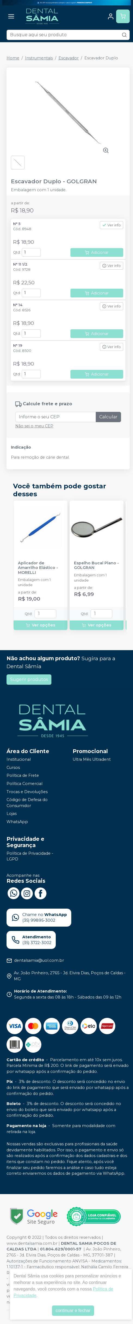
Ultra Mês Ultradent (92, 759)
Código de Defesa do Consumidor (27, 802)
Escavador (68, 58)
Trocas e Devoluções (27, 791)
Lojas (12, 813)
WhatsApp (17, 821)
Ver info (111, 225)
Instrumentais (39, 58)
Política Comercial (24, 783)
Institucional (19, 759)
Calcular (108, 416)
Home (13, 58)
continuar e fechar (72, 1310)
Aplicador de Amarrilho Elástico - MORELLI (38, 568)
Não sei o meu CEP (34, 426)
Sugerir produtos (29, 679)
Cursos (13, 767)
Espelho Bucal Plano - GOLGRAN (96, 565)
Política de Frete (23, 775)
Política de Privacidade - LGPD (30, 856)
